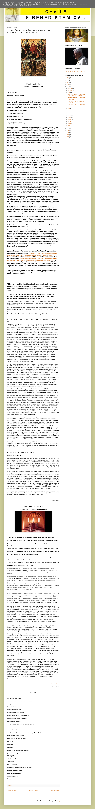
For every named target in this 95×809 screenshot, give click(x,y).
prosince (70, 88)
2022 (68, 86)
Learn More (83, 4)
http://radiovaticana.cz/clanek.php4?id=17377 (51, 683)
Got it (90, 4)
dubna (69, 119)
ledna (69, 125)
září (69, 108)
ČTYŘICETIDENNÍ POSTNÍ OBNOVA (75, 71)
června (69, 115)
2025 (68, 80)
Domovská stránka (33, 790)
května (69, 117)
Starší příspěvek (55, 790)
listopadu (70, 90)
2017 (68, 137)
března (70, 121)
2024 (68, 82)
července (70, 113)
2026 (68, 78)
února (69, 123)
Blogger (59, 801)
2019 (68, 132)
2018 (68, 135)
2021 (68, 128)
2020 (68, 130)
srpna (69, 111)
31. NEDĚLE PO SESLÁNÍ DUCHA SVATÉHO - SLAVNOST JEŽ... (76, 95)
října (69, 92)
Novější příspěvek (12, 790)
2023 (68, 84)
